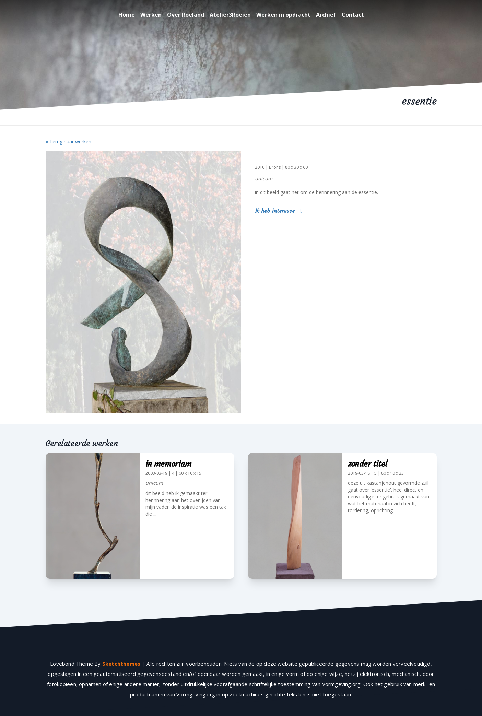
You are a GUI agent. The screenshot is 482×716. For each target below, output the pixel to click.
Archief (326, 15)
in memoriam (168, 464)
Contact (353, 15)
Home (126, 15)
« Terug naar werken (68, 141)
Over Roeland (185, 15)
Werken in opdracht (283, 15)
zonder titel (367, 464)
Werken (151, 15)
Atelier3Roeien (230, 15)
